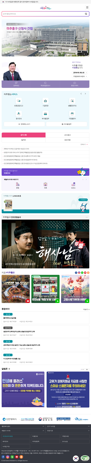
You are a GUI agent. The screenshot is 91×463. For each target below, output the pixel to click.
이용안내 (35, 436)
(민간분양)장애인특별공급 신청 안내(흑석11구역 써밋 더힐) (22, 156)
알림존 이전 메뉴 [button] (82, 54)
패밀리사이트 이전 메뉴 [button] (83, 179)
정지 (84, 54)
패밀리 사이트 (6, 430)
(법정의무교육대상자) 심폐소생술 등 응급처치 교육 (19, 331)
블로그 (82, 273)
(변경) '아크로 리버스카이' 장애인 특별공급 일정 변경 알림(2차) (23, 152)
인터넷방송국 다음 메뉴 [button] (87, 217)
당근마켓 (88, 273)
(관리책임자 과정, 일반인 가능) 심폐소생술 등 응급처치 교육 (21, 345)
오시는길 (65, 441)
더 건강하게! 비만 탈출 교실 (11, 359)
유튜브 (85, 273)
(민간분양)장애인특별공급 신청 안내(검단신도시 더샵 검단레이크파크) (25, 163)
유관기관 (50, 430)
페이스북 (76, 273)
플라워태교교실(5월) (9, 318)
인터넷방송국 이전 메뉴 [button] (86, 217)
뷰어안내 (5, 441)
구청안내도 (65, 436)
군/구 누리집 (51, 426)
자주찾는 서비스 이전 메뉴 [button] (81, 94)
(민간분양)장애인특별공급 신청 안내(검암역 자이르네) (20, 160)
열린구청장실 (76, 62)
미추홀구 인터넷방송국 (12, 217)
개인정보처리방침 (8, 436)
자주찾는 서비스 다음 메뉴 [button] (85, 94)
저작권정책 (35, 441)
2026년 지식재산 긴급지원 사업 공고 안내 (16, 149)
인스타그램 (79, 273)
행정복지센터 (6, 426)
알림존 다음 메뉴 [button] (87, 54)
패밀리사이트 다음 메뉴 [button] (86, 179)
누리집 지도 (6, 446)
